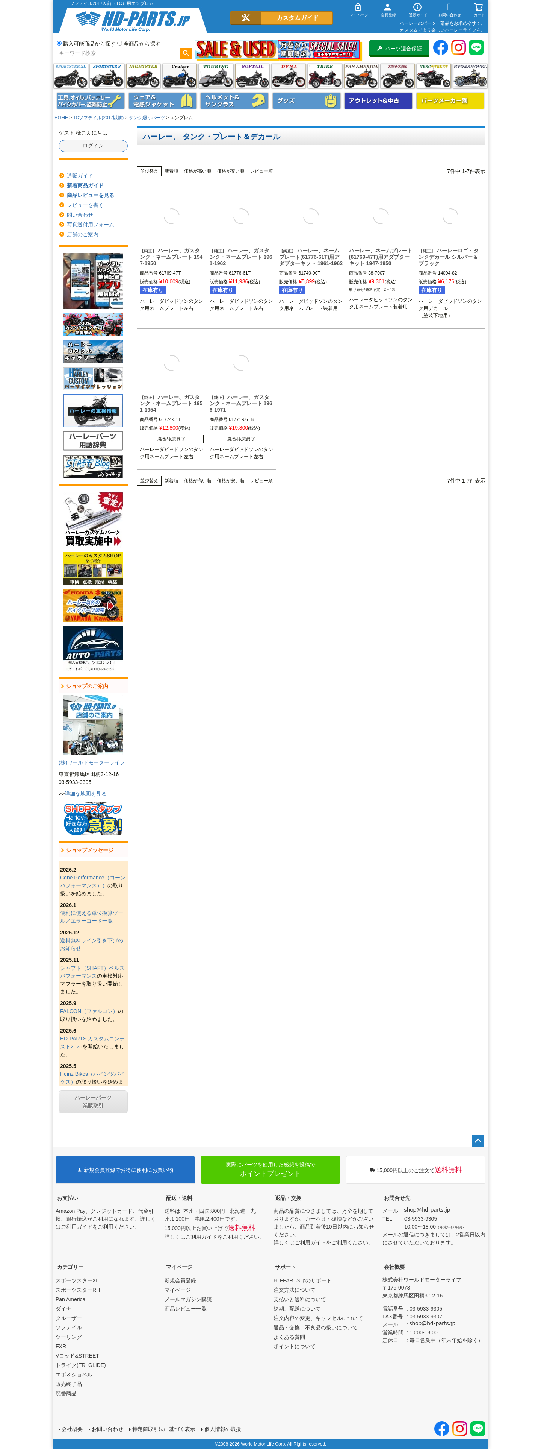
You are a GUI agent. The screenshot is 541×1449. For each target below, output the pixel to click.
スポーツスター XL (71, 76)
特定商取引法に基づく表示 (163, 1429)
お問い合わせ (107, 1429)
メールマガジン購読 (188, 1299)
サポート (285, 1267)
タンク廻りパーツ (147, 117)
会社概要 (394, 1267)
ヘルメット (234, 101)
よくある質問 (289, 1337)
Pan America (361, 76)
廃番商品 (66, 1393)
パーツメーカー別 (450, 101)
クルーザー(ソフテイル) (180, 76)
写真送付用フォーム (90, 225)
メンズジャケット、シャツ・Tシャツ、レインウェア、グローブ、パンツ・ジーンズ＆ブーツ (162, 101)
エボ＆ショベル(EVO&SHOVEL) (470, 76)
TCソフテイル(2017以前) (98, 117)
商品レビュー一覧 (186, 1309)
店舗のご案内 (82, 234)
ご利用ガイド (76, 1227)
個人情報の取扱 (222, 1429)
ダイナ (289, 76)
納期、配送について (297, 1309)
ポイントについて (295, 1346)
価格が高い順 (197, 171)
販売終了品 (69, 1384)
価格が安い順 (230, 171)
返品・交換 (288, 1198)
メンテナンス (91, 101)
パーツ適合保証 (399, 49)
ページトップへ (478, 1141)
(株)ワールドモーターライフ (92, 762)
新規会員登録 (180, 1280)
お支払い (67, 1198)
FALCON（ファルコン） (89, 1011)
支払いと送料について (300, 1299)
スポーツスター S (107, 76)
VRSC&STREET (434, 76)
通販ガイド (80, 176)
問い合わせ (80, 215)
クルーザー (69, 1318)
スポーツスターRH (78, 1290)
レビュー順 (261, 171)
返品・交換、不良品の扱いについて (316, 1327)
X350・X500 (398, 76)
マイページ (179, 1267)
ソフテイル (252, 76)
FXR (61, 1346)
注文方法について (295, 1290)
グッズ (306, 101)
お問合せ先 (397, 1198)
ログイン (93, 146)
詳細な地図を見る (86, 794)
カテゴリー (70, 1267)
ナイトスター (143, 76)
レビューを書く (85, 205)
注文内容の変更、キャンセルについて (318, 1318)
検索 (186, 53)
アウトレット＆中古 (378, 101)
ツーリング (216, 76)
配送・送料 (179, 1198)
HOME (61, 117)
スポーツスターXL (77, 1280)
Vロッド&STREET (77, 1356)
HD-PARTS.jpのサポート (303, 1280)
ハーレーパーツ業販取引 (93, 1102)
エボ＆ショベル (74, 1375)
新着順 (171, 171)
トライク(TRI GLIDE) (325, 76)
